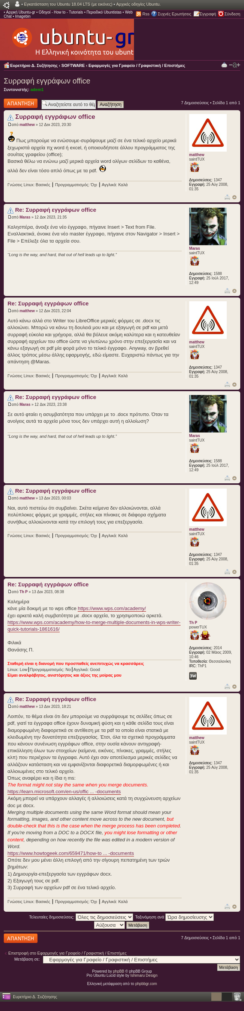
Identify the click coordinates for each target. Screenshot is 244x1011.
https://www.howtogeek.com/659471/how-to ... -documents (71, 853)
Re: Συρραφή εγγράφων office (55, 209)
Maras (25, 217)
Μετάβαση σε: (27, 959)
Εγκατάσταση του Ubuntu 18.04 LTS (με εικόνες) (68, 4)
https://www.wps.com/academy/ (112, 608)
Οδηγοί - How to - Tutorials (61, 12)
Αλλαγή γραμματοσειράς (234, 65)
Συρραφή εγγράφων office (47, 81)
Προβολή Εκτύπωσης (224, 64)
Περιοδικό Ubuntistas (103, 12)
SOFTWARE (73, 65)
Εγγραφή (208, 14)
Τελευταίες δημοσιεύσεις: (81, 917)
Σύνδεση (232, 14)
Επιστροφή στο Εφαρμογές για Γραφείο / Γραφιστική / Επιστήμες (67, 953)
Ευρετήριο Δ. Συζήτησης (34, 65)
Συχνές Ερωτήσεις (174, 14)
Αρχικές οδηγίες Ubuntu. (138, 4)
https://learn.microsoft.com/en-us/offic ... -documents (64, 791)
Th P (24, 592)
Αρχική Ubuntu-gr (20, 12)
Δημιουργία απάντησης (21, 103)
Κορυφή (234, 197)
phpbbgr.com (146, 984)
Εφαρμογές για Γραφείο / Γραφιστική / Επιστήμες (137, 65)
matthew (27, 125)
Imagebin (22, 16)
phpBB (118, 971)
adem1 (37, 89)
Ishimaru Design (143, 975)
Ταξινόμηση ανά (174, 917)
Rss (145, 14)
